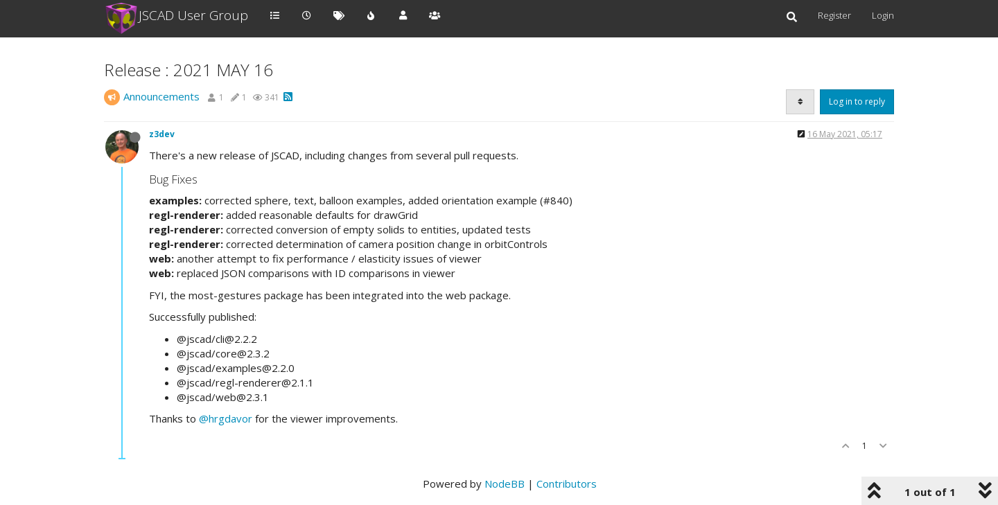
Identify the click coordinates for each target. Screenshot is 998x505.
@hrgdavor (225, 418)
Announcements (161, 96)
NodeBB (504, 483)
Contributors (566, 483)
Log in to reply (857, 101)
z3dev (162, 134)
